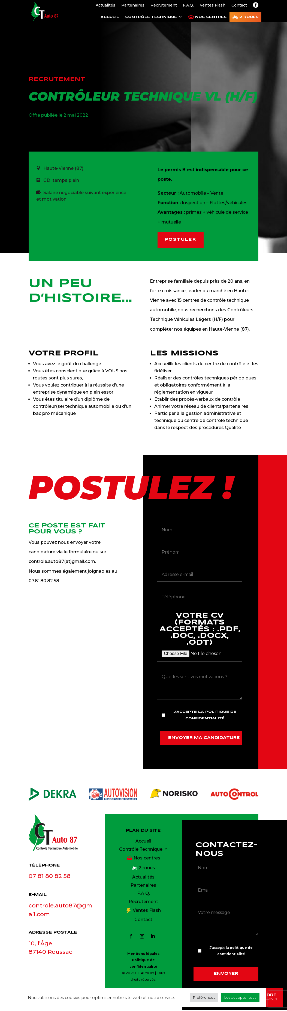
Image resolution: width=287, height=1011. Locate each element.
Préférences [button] (204, 997)
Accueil (110, 17)
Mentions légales (143, 954)
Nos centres (210, 17)
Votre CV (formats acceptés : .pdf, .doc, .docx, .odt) (199, 635)
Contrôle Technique (151, 17)
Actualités (105, 5)
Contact (239, 5)
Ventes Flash (212, 5)
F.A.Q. (188, 5)
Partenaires (132, 5)
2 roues (248, 17)
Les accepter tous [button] (240, 997)
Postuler (181, 240)
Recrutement (163, 5)
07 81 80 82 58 (50, 876)
